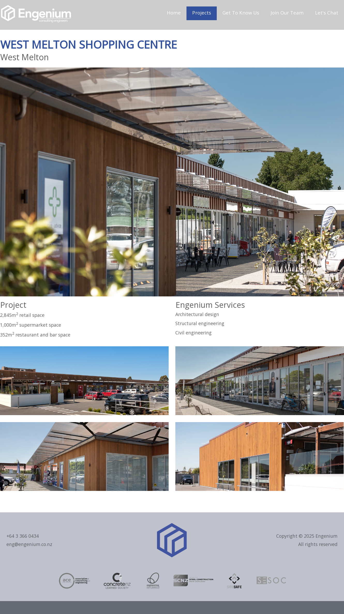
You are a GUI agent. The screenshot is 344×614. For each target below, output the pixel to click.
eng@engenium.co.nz (29, 544)
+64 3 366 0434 (22, 536)
